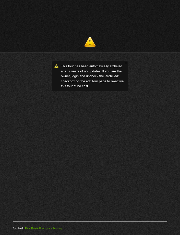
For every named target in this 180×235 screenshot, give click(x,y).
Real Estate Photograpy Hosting (43, 228)
